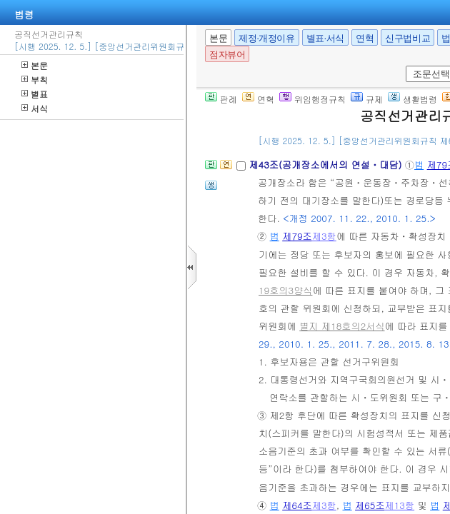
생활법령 (412, 99)
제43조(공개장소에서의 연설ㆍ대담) (326, 164)
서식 (34, 108)
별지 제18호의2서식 (341, 326)
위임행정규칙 (312, 99)
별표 (34, 94)
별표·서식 (325, 38)
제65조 (370, 505)
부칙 (34, 80)
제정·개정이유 (266, 38)
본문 (34, 65)
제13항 (400, 505)
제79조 (297, 236)
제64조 (297, 505)
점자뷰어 (227, 54)
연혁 (365, 38)
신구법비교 (407, 38)
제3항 (324, 236)
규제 (367, 99)
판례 (221, 99)
